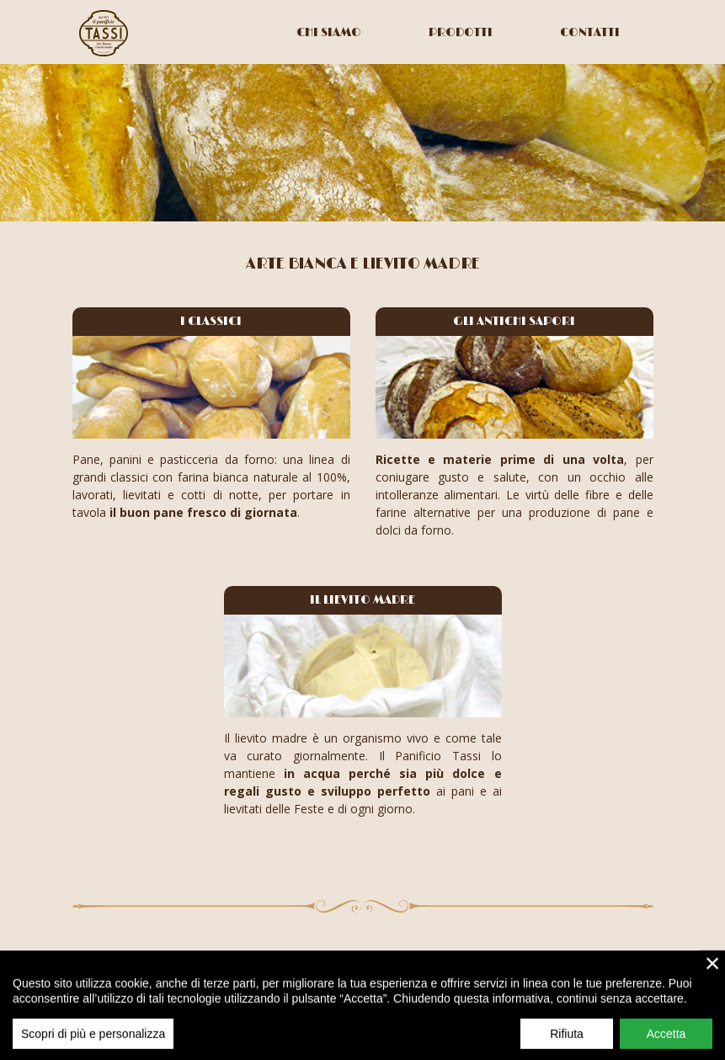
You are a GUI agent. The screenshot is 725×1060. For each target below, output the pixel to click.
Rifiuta (567, 1043)
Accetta (666, 1043)
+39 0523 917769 (605, 957)
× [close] (713, 972)
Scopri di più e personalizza (93, 1043)
